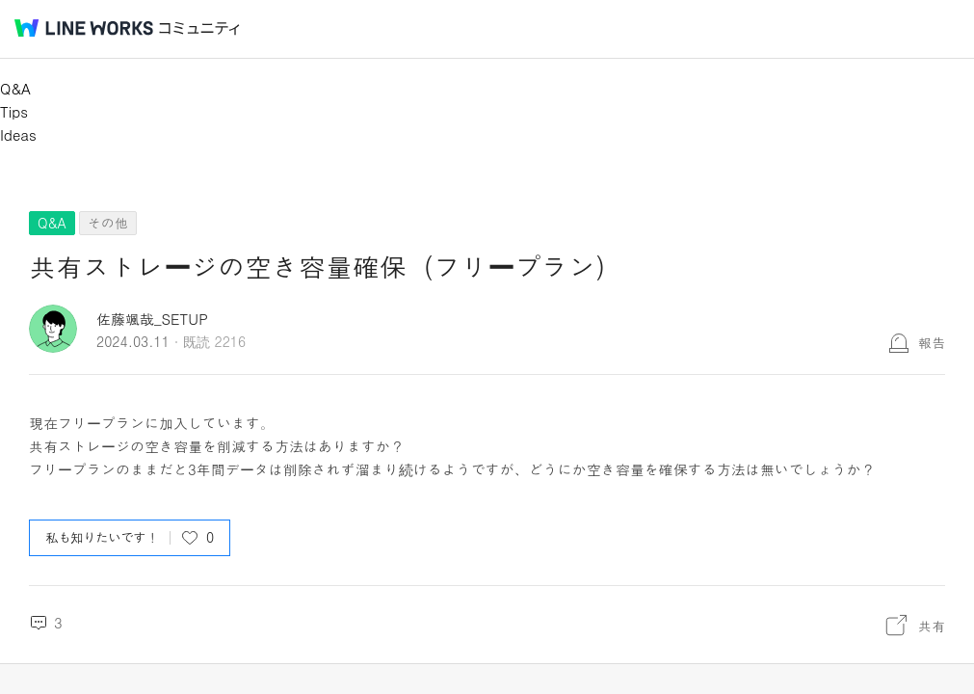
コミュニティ (199, 28)
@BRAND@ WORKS (83, 28)
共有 (931, 625)
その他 (108, 222)
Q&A (15, 88)
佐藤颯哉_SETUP (152, 318)
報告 (931, 342)
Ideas (18, 134)
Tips (14, 111)
